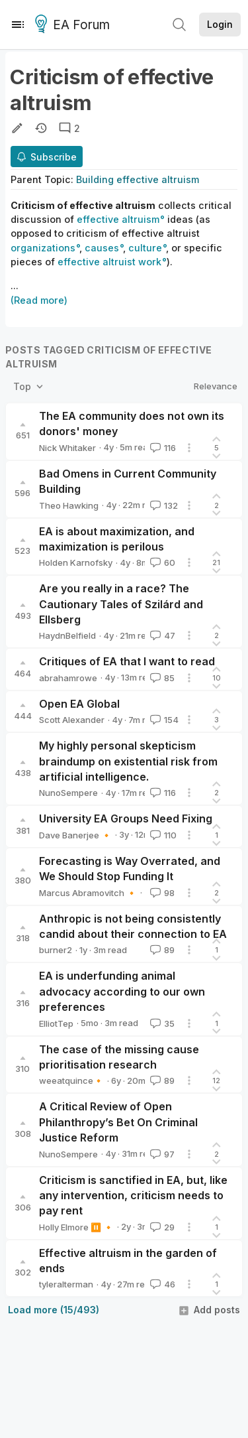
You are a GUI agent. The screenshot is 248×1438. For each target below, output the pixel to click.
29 (161, 1227)
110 (162, 835)
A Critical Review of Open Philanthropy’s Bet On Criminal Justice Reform (118, 1122)
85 (161, 678)
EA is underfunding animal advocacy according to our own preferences (122, 991)
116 (161, 448)
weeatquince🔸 (71, 1080)
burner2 (55, 950)
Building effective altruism (137, 179)
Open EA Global (79, 703)
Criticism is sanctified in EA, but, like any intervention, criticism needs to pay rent (133, 1195)
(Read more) (39, 300)
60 (161, 562)
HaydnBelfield (67, 635)
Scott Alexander (71, 719)
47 (161, 635)
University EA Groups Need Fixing (125, 818)
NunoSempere (68, 792)
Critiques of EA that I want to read (127, 661)
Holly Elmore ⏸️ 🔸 (76, 1227)
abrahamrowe (68, 678)
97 (161, 1154)
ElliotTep (56, 1023)
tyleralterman (66, 1284)
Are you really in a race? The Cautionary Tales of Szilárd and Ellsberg (121, 604)
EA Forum (74, 25)
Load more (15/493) (53, 1309)
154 (163, 720)
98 (161, 893)
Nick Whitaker (67, 447)
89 (161, 950)
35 (161, 1023)
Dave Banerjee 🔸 (75, 835)
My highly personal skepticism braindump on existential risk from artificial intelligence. (128, 761)
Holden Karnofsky (75, 562)
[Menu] (18, 24)
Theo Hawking (69, 505)
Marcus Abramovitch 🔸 (88, 892)
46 (161, 1284)
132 (162, 505)
